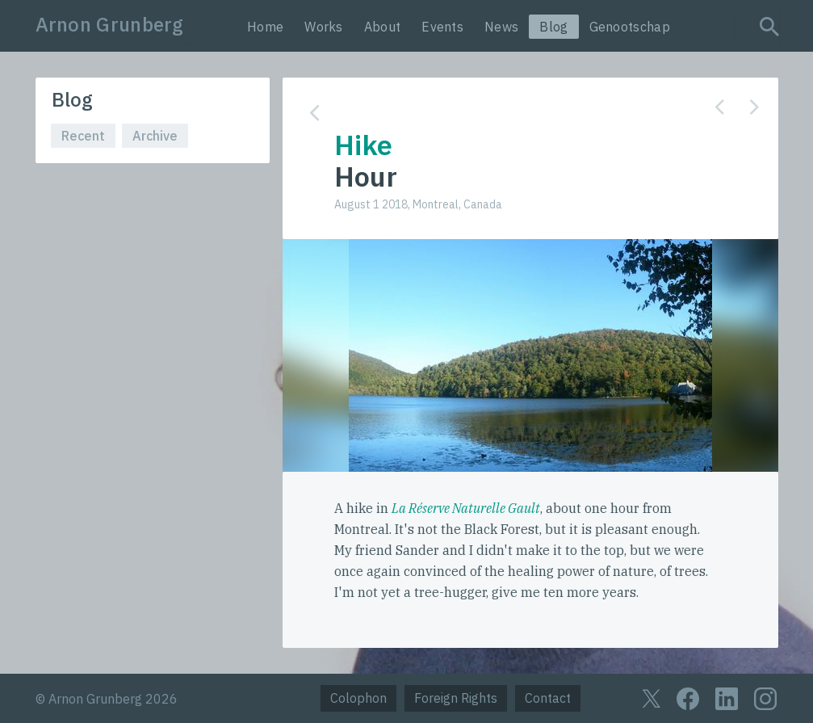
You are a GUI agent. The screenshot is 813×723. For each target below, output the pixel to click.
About (382, 27)
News (501, 27)
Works (323, 27)
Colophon (358, 698)
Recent (83, 136)
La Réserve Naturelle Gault (466, 508)
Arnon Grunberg (110, 24)
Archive (155, 136)
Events (442, 27)
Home (265, 27)
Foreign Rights (455, 698)
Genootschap (629, 27)
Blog (553, 27)
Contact (548, 698)
